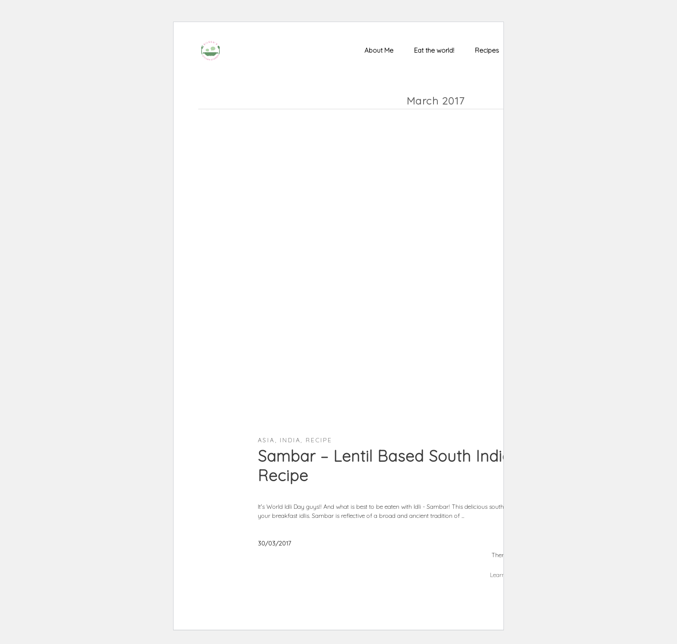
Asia (266, 440)
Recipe (319, 440)
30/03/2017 (274, 543)
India (290, 440)
